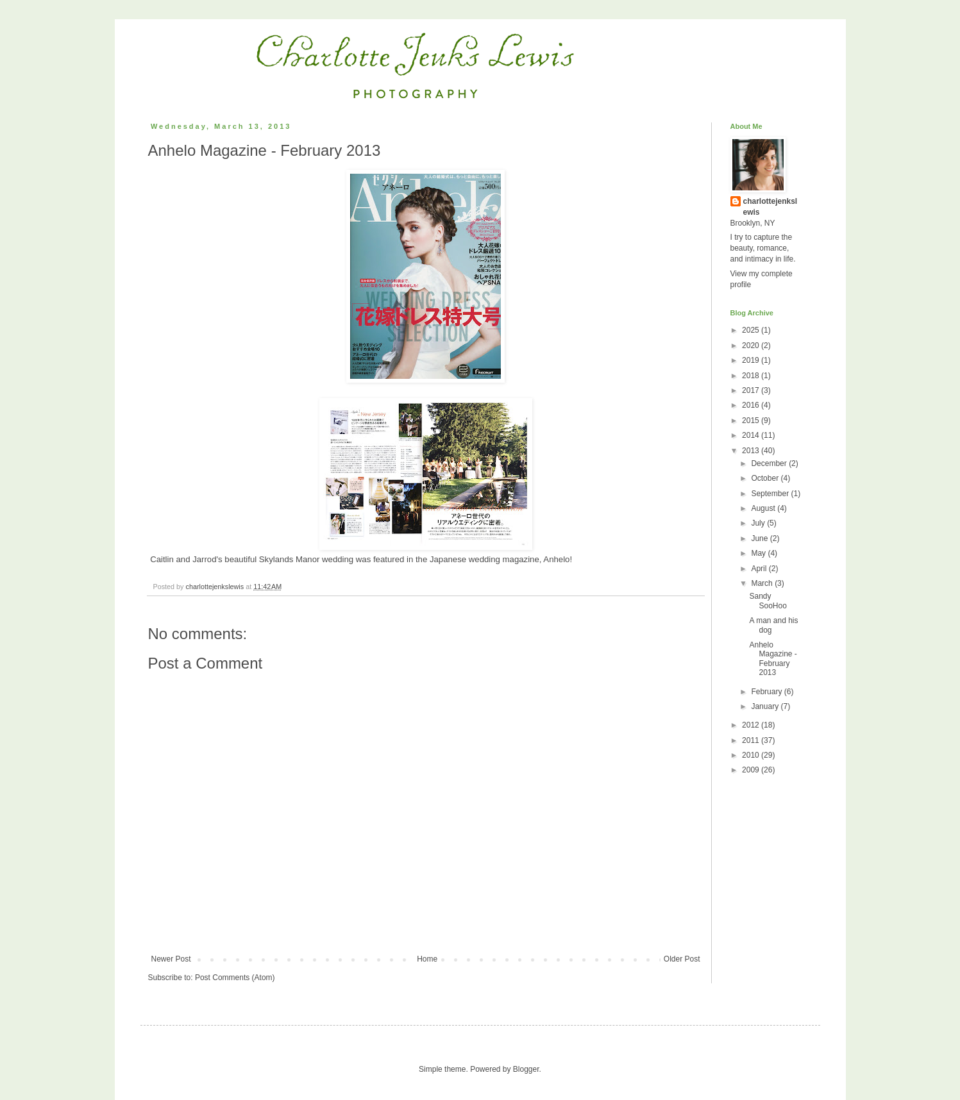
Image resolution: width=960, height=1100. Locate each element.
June (760, 538)
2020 (751, 345)
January (765, 706)
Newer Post (171, 958)
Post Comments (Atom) (235, 977)
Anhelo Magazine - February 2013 (772, 658)
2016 (751, 405)
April (759, 568)
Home (427, 958)
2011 (751, 740)
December (770, 463)
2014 (751, 435)
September (771, 493)
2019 (751, 360)
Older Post (682, 958)
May (759, 553)
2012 (751, 725)
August (764, 508)
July (759, 523)
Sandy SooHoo (767, 601)
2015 (751, 420)
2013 (751, 450)
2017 (751, 390)
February (767, 691)
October (765, 478)
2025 (751, 330)
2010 (751, 755)
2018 (751, 375)
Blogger (526, 1069)
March (763, 583)
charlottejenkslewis (770, 207)
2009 (751, 769)
